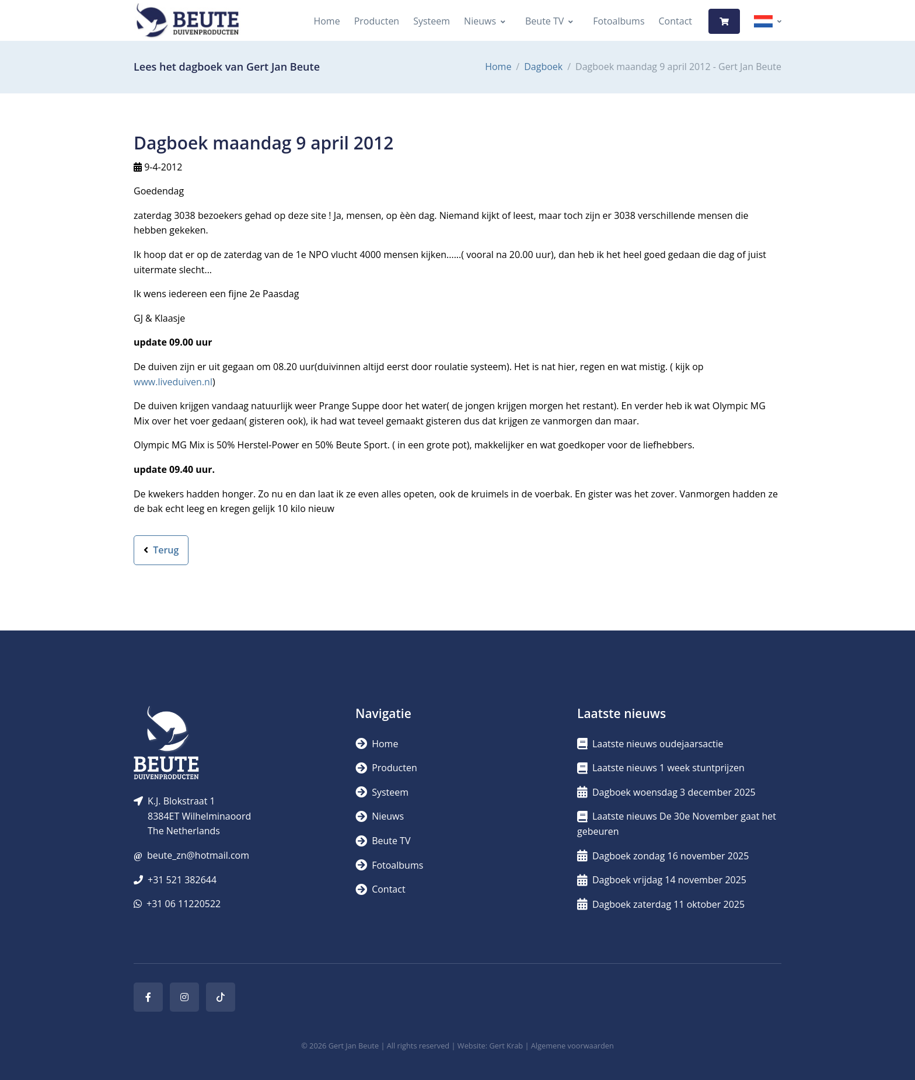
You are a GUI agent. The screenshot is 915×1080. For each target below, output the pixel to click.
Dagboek (543, 66)
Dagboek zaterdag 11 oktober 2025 (661, 904)
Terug (161, 550)
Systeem (431, 21)
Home (326, 21)
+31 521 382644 (182, 879)
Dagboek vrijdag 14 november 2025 (661, 879)
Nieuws (480, 21)
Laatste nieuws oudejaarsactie (650, 743)
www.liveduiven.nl (173, 381)
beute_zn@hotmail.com (198, 855)
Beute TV (544, 21)
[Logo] (187, 21)
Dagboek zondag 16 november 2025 (663, 855)
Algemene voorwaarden (572, 1045)
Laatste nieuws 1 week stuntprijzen (661, 767)
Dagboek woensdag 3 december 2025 (666, 792)
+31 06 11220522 (183, 903)
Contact (675, 21)
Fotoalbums (618, 21)
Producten (377, 21)
